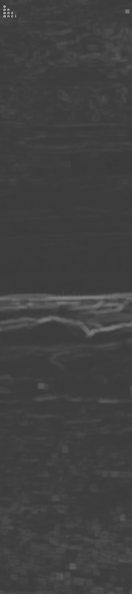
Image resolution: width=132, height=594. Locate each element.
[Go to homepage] (10, 11)
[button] (127, 11)
